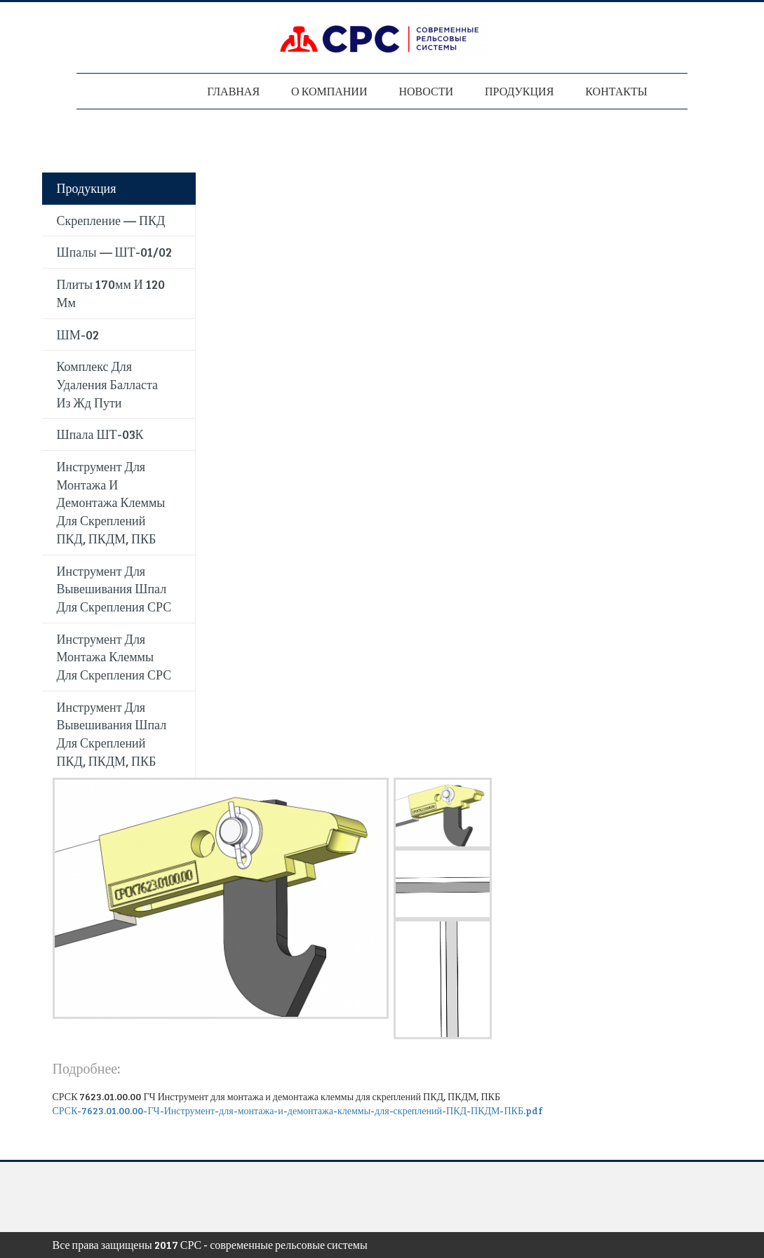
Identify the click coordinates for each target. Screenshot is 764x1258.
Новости (425, 90)
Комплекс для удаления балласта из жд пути (108, 384)
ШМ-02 (78, 334)
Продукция (519, 90)
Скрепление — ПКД (111, 220)
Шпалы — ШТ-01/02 (114, 251)
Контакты (616, 90)
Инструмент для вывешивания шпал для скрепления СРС (114, 588)
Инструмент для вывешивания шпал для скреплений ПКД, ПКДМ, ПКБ (112, 733)
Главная (233, 90)
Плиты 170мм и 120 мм (111, 293)
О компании (329, 90)
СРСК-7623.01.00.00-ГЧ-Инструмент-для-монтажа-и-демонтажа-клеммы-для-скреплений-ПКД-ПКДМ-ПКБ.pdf (298, 1110)
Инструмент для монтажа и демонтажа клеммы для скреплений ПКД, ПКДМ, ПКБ (111, 502)
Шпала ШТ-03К (100, 434)
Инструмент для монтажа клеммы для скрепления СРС (114, 656)
